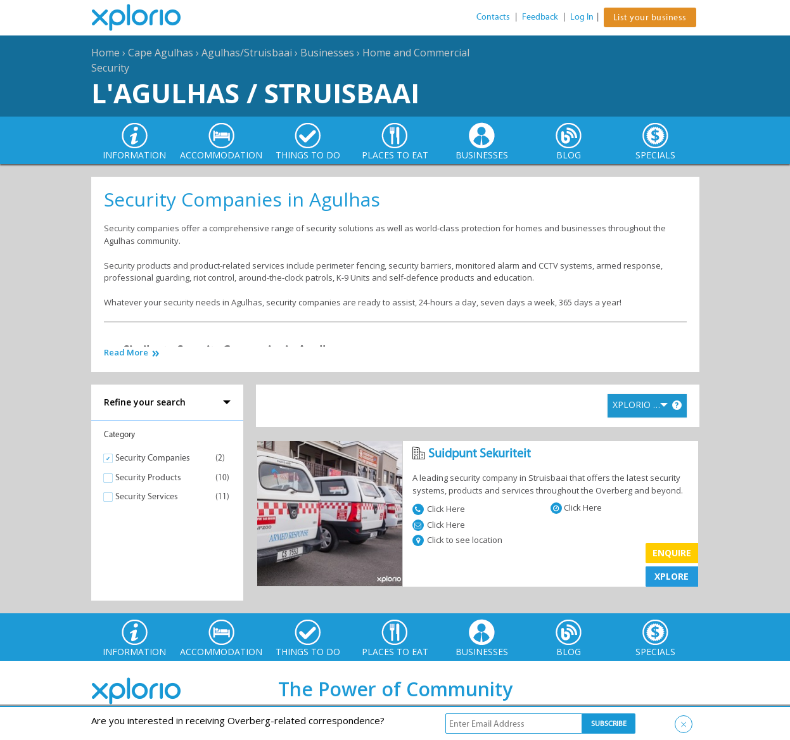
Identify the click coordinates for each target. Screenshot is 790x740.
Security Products (148, 477)
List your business (650, 17)
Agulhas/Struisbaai (246, 53)
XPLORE (671, 576)
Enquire (672, 553)
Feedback (540, 16)
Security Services (146, 496)
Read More (126, 352)
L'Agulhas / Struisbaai (255, 93)
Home (105, 53)
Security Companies (152, 457)
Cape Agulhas (160, 53)
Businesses (327, 53)
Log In (582, 16)
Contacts (493, 16)
